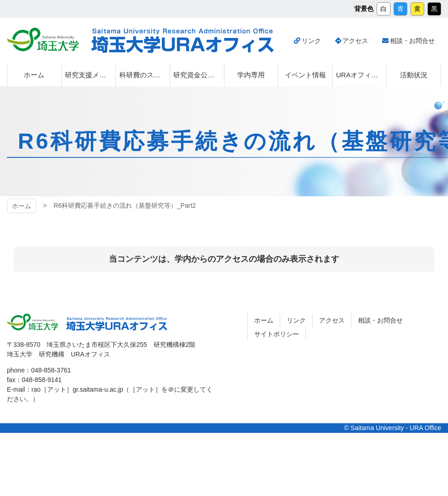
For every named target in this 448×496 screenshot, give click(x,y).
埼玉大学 (43, 39)
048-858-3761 (51, 370)
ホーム (21, 206)
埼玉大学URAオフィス (182, 40)
